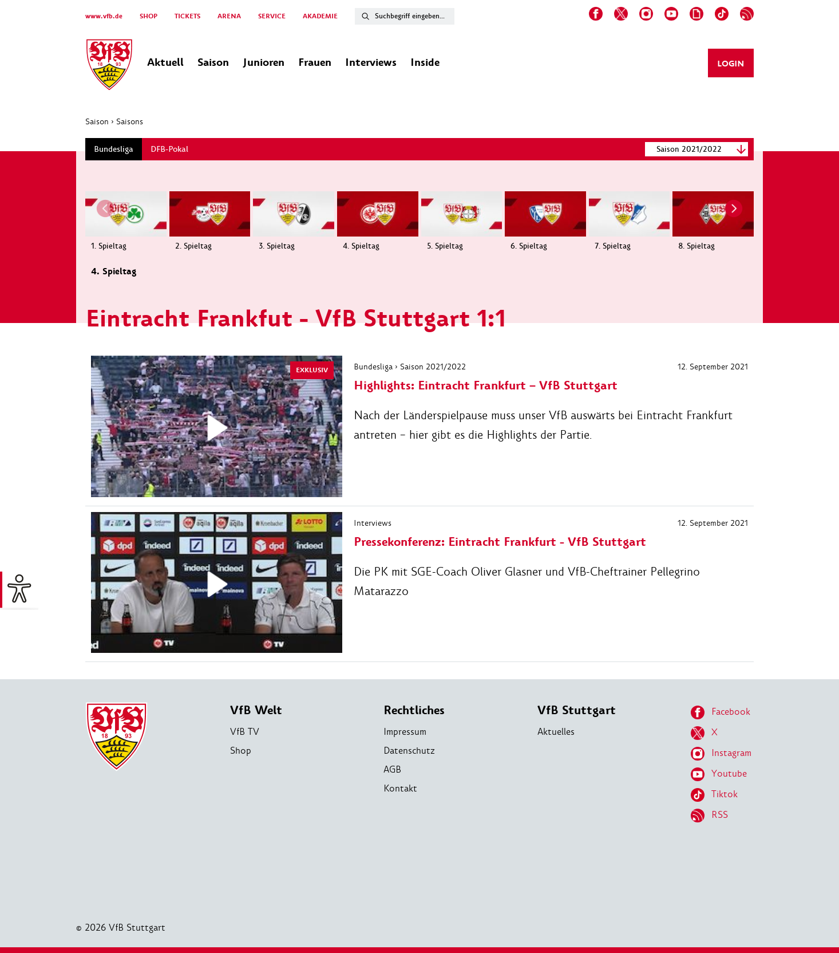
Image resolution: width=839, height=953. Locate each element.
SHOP (148, 16)
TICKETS (187, 16)
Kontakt (400, 788)
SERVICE (272, 16)
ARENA (229, 16)
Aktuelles (556, 732)
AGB (392, 769)
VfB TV (244, 732)
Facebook (720, 712)
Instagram (721, 754)
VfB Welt (256, 710)
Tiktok (714, 795)
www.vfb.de (103, 16)
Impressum (404, 732)
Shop (240, 751)
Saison (97, 121)
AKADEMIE (320, 16)
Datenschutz (409, 751)
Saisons (129, 121)
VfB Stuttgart (576, 710)
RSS (709, 815)
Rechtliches (414, 710)
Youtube (719, 774)
